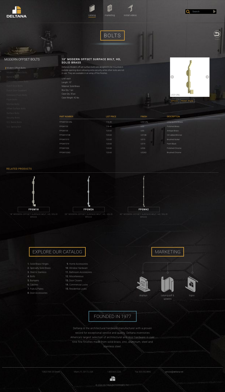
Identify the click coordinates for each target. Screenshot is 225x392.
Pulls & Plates (36, 288)
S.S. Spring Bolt (14, 127)
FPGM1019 (64, 144)
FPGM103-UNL (66, 122)
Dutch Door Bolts (15, 86)
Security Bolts (13, 118)
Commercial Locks (78, 284)
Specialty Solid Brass (40, 268)
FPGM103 (64, 126)
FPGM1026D (65, 152)
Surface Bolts (13, 113)
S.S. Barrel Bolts (14, 122)
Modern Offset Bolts (16, 68)
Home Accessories (78, 264)
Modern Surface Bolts (17, 72)
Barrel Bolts (12, 77)
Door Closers (75, 280)
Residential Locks (78, 288)
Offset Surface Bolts (16, 108)
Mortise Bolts (13, 104)
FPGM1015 (64, 139)
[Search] (201, 11)
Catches (34, 284)
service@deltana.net (174, 372)
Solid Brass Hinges (39, 264)
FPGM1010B (65, 135)
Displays (143, 295)
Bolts (32, 276)
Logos (191, 295)
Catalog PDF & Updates (167, 297)
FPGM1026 (64, 148)
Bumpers (34, 280)
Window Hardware (78, 268)
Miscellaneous (76, 276)
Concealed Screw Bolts (17, 81)
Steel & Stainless (38, 272)
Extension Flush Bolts (17, 95)
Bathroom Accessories (80, 272)
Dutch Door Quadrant (17, 90)
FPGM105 (64, 130)
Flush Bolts (12, 99)
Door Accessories (38, 293)
